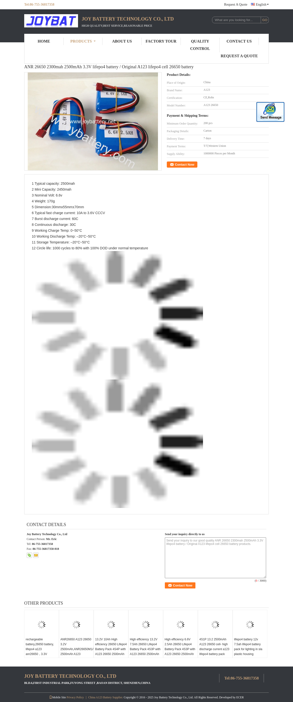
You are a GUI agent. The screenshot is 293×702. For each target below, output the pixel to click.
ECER (240, 697)
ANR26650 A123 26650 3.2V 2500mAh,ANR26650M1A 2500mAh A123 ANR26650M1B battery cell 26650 (76, 652)
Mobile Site (57, 697)
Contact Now (184, 164)
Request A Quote (235, 4)
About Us (122, 41)
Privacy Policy (75, 697)
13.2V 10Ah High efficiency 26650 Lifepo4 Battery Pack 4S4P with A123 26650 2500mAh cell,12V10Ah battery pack (111, 652)
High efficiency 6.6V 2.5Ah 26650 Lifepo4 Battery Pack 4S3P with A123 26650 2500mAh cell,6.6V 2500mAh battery (180, 652)
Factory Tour (161, 41)
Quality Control (200, 45)
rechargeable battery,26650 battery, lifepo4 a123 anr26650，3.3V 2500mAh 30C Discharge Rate (40, 652)
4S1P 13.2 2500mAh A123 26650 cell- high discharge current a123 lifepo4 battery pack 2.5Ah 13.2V (214, 649)
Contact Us (239, 41)
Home (44, 41)
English (262, 4)
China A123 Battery (100, 697)
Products (83, 41)
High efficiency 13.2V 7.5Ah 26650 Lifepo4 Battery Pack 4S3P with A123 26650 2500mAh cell (145, 649)
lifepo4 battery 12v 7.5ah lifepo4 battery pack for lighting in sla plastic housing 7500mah (248, 649)
